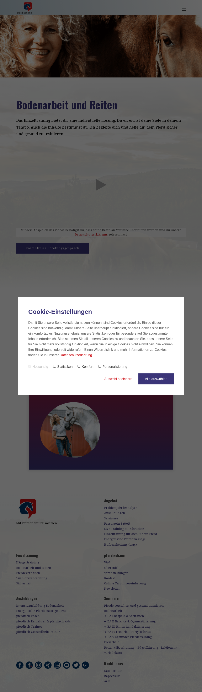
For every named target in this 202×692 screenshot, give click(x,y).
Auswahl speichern (118, 379)
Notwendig (38, 366)
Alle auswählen (156, 379)
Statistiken (63, 366)
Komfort (85, 366)
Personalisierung (112, 366)
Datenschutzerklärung (76, 355)
